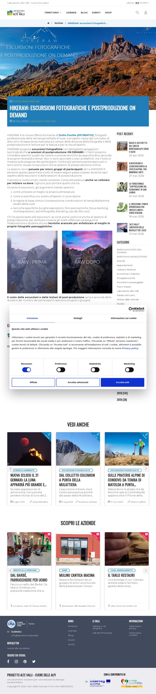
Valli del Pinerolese (102, 633)
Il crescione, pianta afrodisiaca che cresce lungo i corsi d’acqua (138, 208)
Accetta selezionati (78, 382)
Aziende (71, 12)
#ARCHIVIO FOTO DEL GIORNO (129, 251)
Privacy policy (130, 348)
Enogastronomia (126, 278)
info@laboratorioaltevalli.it (24, 635)
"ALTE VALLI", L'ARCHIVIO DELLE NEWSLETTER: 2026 (137, 227)
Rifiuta (33, 382)
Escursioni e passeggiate (130, 282)
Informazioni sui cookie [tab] (124, 318)
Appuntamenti (124, 265)
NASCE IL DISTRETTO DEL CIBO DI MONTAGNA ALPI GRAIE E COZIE (139, 147)
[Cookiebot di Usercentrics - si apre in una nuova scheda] (131, 309)
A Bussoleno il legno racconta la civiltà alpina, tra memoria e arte (138, 167)
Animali (121, 261)
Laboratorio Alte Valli (43, 121)
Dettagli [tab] (78, 318)
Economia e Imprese (128, 273)
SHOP (108, 12)
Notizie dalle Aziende (26, 101)
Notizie (59, 23)
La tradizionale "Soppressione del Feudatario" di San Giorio (138, 188)
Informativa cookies (135, 634)
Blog (84, 12)
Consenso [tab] (32, 318)
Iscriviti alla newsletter (18, 648)
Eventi (96, 12)
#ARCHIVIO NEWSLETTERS (132, 256)
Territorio (53, 12)
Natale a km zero (126, 295)
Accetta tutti (122, 382)
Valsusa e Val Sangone (99, 627)
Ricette (120, 303)
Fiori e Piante (124, 286)
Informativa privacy (135, 627)
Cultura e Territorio (126, 269)
